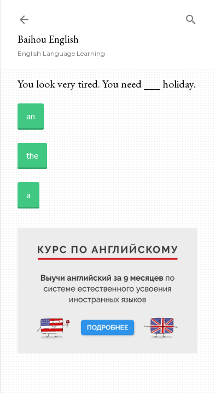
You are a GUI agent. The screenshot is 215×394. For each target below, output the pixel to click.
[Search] (190, 17)
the (32, 155)
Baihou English (48, 39)
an (30, 116)
